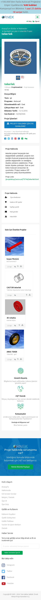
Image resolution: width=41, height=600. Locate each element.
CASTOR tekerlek (14, 288)
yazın (25, 425)
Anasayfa (5, 29)
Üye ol (37, 21)
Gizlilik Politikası (8, 521)
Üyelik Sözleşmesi (8, 518)
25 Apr (9, 267)
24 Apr (9, 295)
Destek (4, 528)
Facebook (8, 577)
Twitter (7, 571)
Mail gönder (14, 212)
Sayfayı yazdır (14, 207)
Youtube (8, 584)
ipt (11, 98)
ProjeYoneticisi (16, 87)
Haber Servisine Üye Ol (12, 552)
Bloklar (13, 29)
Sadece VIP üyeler (16, 202)
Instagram (8, 565)
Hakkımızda (6, 490)
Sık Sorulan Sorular (9, 494)
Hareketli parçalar (11, 31)
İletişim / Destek (8, 497)
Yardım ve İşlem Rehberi (11, 525)
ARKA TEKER (12, 352)
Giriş (29, 21)
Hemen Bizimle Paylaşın (20, 467)
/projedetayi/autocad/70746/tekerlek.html (22, 179)
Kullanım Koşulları (8, 514)
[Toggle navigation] (37, 17)
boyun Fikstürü (13, 259)
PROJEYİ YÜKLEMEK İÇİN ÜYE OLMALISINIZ (20, 124)
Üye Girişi (5, 504)
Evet (23, 104)
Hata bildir (13, 216)
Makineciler (22, 29)
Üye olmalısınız (15, 197)
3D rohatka (11, 318)
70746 (6, 90)
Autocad (17, 101)
